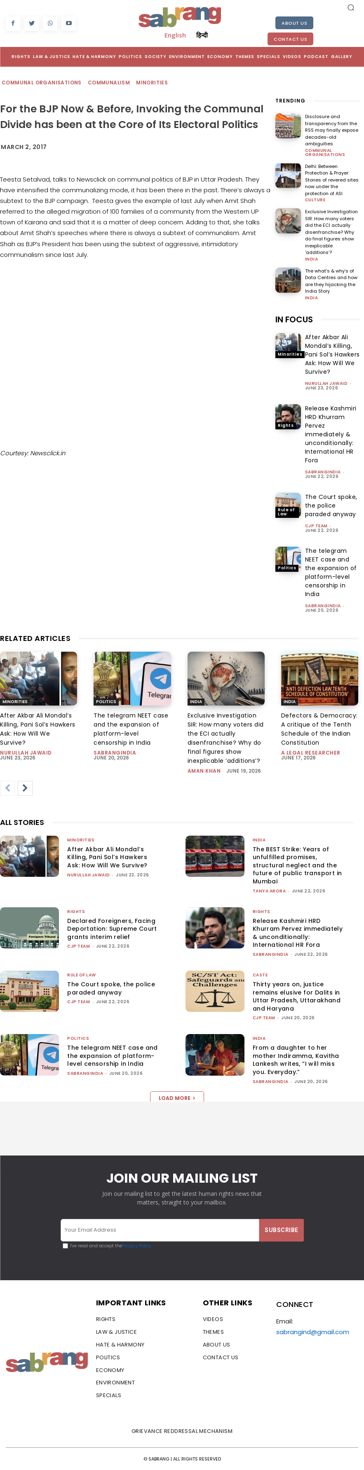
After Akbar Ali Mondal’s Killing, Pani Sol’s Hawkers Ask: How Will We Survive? (332, 354)
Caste (260, 975)
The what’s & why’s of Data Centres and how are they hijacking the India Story (331, 281)
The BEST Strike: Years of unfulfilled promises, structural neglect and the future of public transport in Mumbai (297, 865)
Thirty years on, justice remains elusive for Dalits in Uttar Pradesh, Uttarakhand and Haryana (297, 996)
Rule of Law (286, 512)
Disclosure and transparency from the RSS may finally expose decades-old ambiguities (331, 130)
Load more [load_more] (177, 1098)
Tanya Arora (269, 891)
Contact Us (290, 39)
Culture (315, 200)
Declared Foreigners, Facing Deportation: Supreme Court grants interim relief (112, 929)
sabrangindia (323, 472)
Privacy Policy (136, 1246)
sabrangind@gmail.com (312, 1332)
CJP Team (316, 526)
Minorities (152, 83)
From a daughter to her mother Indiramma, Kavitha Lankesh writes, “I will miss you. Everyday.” (296, 1060)
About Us (294, 23)
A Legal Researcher (311, 752)
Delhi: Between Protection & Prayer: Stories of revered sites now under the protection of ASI (332, 180)
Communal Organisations (42, 83)
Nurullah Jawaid (326, 383)
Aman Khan (204, 770)
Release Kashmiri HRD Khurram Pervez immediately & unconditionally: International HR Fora (331, 434)
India (311, 259)
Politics (287, 568)
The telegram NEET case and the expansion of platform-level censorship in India (131, 729)
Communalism (109, 83)
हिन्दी (202, 35)
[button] (350, 7)
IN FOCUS (294, 319)
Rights (286, 425)
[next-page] (25, 788)
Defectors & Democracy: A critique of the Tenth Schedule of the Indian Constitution (319, 729)
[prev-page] (7, 788)
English (175, 35)
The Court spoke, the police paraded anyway (331, 505)
